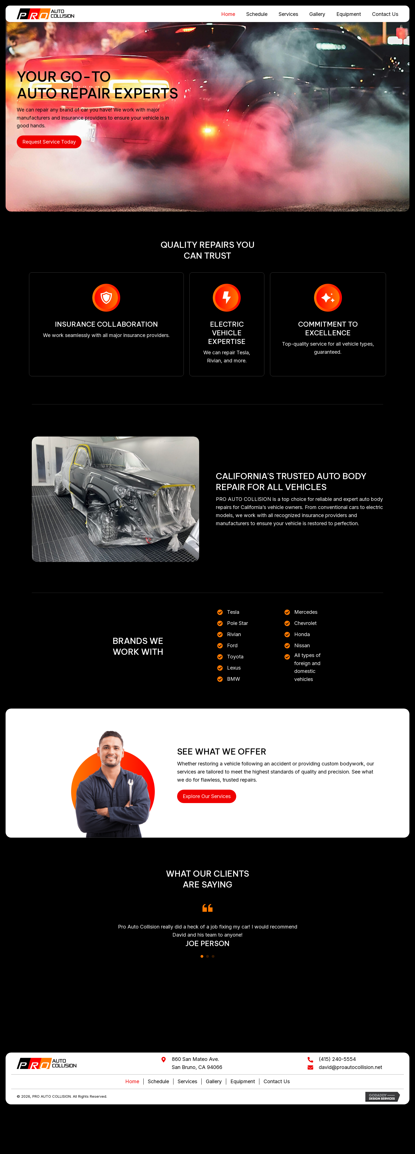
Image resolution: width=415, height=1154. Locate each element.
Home (132, 1082)
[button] (49, 142)
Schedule (158, 1082)
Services (187, 1082)
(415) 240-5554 (337, 1060)
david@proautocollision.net (350, 1068)
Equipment (242, 1082)
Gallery (214, 1082)
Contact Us (277, 1082)
